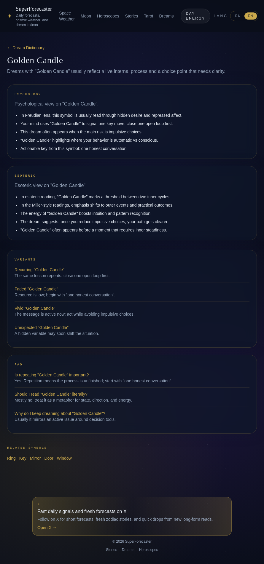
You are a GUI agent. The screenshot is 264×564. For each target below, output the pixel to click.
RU (238, 15)
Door (48, 458)
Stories (131, 16)
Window (64, 458)
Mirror (35, 458)
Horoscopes (108, 16)
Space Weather (67, 16)
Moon (86, 16)
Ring (11, 458)
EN (251, 15)
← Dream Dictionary (25, 47)
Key (22, 458)
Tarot (148, 16)
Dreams (166, 16)
